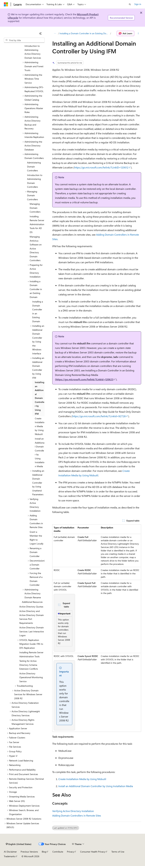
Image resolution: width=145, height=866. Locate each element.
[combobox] (24, 40)
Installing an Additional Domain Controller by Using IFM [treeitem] (39, 398)
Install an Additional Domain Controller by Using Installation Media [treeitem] (39, 452)
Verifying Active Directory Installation (73, 811)
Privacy (70, 851)
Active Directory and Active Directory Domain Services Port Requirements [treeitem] (31, 617)
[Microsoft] (6, 4)
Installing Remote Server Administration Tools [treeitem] (31, 654)
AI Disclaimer (10, 851)
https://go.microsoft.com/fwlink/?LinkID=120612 (101, 167)
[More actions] (138, 33)
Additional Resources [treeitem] (32, 601)
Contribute (57, 851)
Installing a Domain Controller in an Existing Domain (85, 33)
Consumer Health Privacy (92, 851)
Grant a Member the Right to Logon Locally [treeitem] (36, 537)
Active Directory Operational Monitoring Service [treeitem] (31, 677)
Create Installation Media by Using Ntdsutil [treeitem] (39, 426)
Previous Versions (29, 851)
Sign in (137, 4)
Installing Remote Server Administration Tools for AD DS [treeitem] (37, 224)
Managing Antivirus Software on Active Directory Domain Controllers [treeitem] (36, 248)
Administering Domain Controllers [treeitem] (34, 166)
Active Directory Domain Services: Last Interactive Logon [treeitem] (31, 631)
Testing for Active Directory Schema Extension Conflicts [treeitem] (28, 664)
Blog (44, 851)
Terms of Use (117, 851)
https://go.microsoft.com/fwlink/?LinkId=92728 (99, 416)
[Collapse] (40, 33)
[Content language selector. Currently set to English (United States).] (18, 844)
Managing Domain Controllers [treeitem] (35, 207)
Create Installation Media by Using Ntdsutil (82, 779)
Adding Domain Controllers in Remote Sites (76, 815)
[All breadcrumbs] (55, 33)
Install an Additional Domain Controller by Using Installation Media (95, 786)
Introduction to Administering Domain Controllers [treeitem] (34, 181)
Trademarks (9, 856)
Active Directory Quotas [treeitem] (31, 606)
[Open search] (130, 4)
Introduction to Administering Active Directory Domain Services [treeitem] (33, 51)
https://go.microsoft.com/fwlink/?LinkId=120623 (84, 379)
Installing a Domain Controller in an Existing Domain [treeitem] (37, 311)
